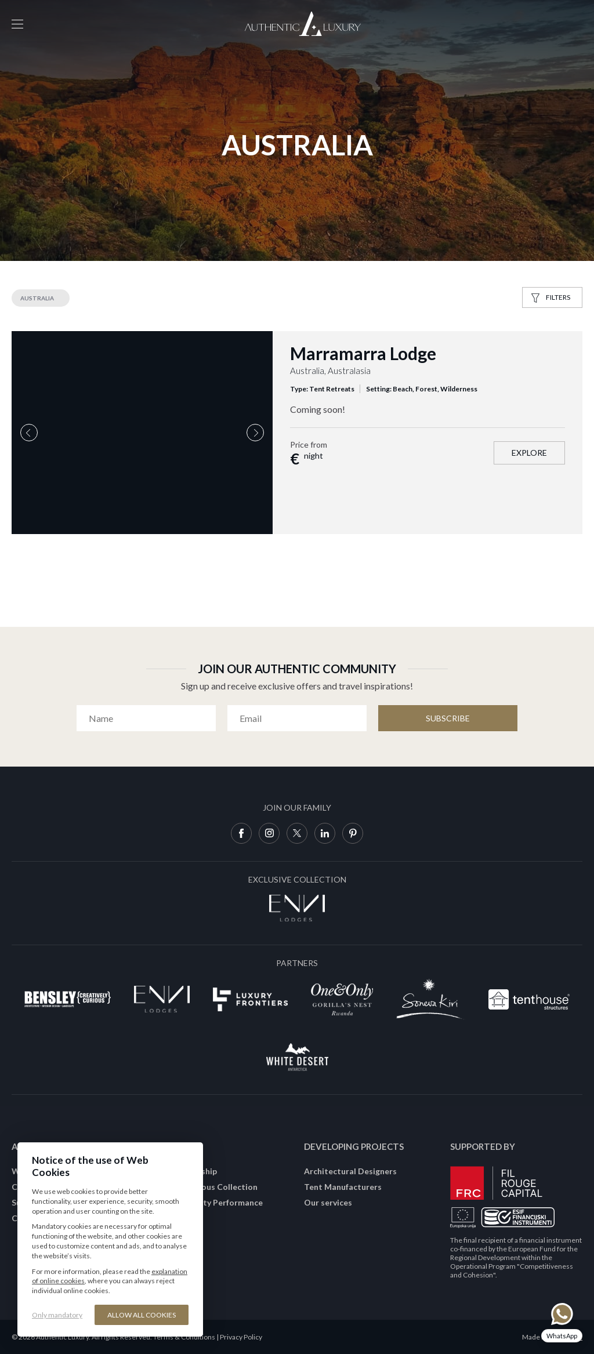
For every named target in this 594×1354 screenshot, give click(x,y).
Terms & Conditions (184, 1337)
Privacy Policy (241, 1337)
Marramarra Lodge (363, 353)
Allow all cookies (141, 1315)
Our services (328, 1202)
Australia (37, 298)
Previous (29, 432)
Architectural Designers (350, 1171)
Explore (529, 453)
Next (255, 432)
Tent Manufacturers (343, 1187)
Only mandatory (57, 1315)
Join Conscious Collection (208, 1187)
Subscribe (448, 718)
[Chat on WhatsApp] (561, 1322)
